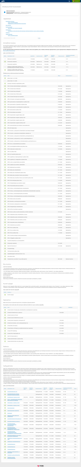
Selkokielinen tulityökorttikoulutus (13, 441)
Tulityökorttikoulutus (11, 444)
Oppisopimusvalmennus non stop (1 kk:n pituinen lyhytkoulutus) (14, 436)
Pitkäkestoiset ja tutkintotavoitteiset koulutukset (17, 23)
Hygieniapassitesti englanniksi (13, 410)
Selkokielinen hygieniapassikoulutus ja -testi (14, 439)
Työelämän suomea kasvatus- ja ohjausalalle (13, 452)
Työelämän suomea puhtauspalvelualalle (11, 458)
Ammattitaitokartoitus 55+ (12, 391)
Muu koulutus (8, 25)
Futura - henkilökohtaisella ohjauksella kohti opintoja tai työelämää (14, 400)
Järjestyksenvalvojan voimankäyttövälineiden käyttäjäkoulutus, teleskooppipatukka (14, 432)
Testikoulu (8, 32)
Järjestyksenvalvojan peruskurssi (13, 421)
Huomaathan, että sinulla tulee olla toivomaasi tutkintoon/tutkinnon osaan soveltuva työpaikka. (26, 31)
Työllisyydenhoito (9, 34)
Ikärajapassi (9, 413)
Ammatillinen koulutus (10, 21)
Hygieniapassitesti (10, 407)
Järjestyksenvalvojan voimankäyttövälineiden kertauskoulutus (11, 424)
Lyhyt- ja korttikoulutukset (13, 22)
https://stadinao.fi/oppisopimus (9, 50)
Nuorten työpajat (9, 27)
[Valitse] (5, 59)
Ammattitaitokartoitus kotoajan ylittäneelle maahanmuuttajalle (13, 394)
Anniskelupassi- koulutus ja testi (13, 397)
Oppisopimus (8, 29)
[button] (70, 1)
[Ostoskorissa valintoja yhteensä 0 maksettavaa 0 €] (76, 1)
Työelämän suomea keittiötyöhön (13, 455)
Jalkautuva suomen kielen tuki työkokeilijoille (13, 416)
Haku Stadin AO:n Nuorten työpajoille (15, 28)
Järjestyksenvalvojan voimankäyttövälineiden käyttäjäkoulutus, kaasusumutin (13, 428)
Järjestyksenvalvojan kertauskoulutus (14, 418)
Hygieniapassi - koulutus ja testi (13, 402)
